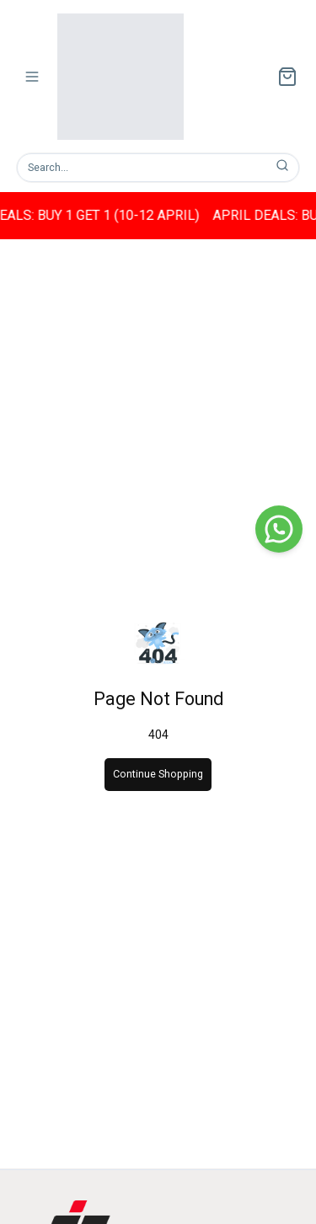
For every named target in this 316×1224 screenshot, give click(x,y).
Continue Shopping (158, 773)
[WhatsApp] (279, 529)
